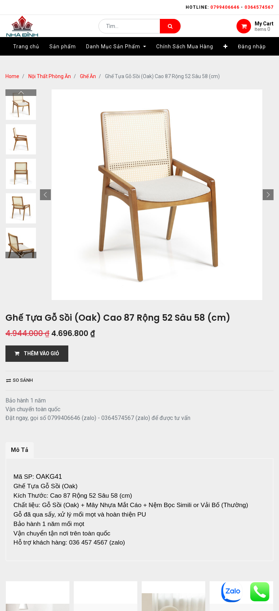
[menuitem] (26, 57)
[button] (226, 57)
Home (12, 76)
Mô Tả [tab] (19, 449)
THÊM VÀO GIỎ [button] (37, 353)
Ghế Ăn (88, 76)
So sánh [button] (19, 380)
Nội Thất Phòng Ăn (49, 76)
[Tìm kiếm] (170, 31)
